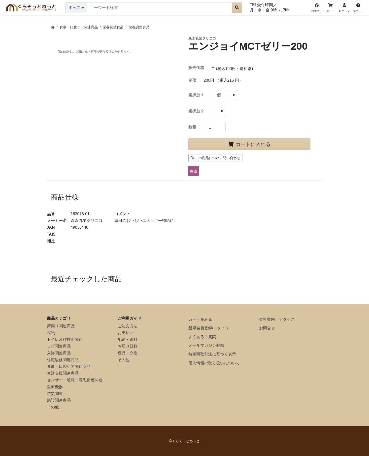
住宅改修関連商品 (63, 360)
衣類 (51, 333)
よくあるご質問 (202, 337)
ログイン (221, 328)
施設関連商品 (59, 400)
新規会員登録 (200, 328)
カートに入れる (249, 144)
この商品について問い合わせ (215, 158)
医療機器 (55, 387)
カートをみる (200, 319)
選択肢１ (196, 95)
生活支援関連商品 (63, 373)
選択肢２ (196, 111)
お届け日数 (127, 346)
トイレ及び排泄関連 (65, 339)
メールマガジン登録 (206, 345)
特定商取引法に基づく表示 (212, 354)
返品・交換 (127, 353)
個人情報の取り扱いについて (214, 363)
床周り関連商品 (61, 326)
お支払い (126, 333)
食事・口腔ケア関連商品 (69, 366)
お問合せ (267, 328)
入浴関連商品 (59, 353)
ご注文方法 (127, 326)
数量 (192, 127)
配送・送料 (127, 339)
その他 (53, 407)
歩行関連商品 (59, 346)
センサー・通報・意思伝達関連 (74, 380)
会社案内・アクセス (277, 319)
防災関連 (55, 393)
